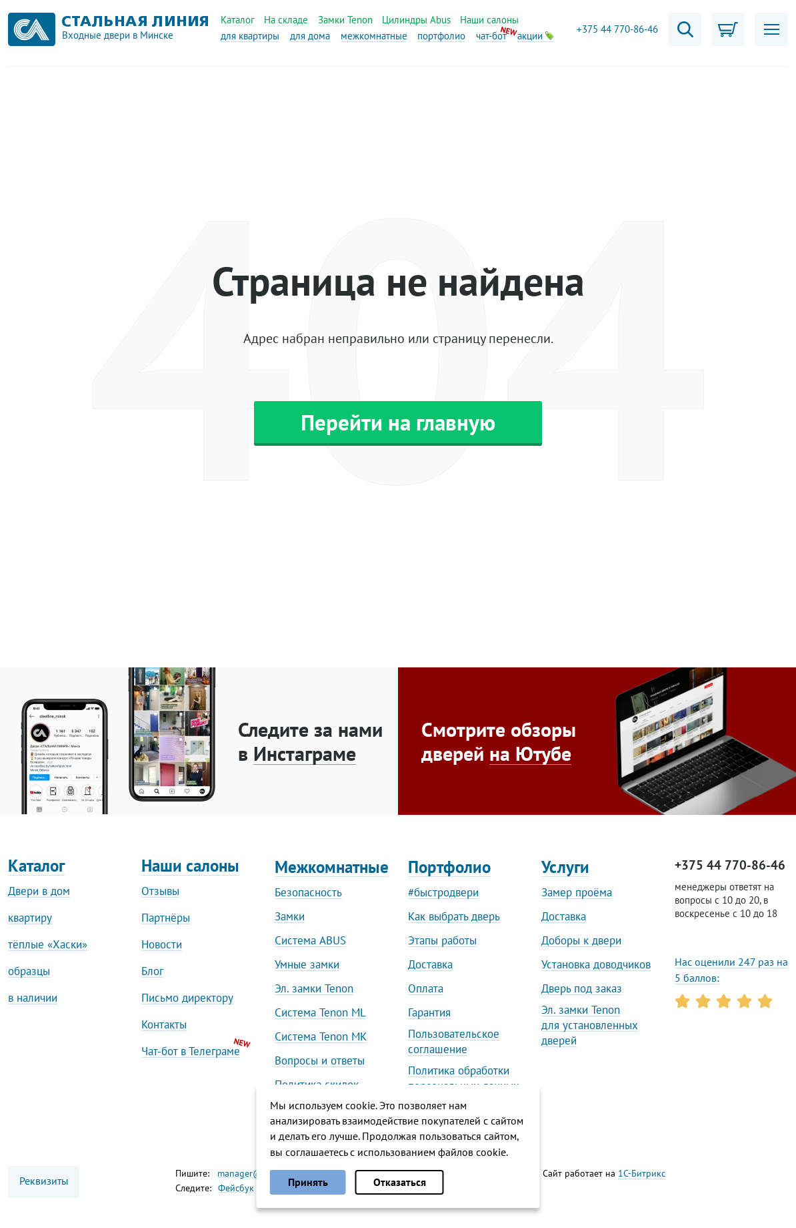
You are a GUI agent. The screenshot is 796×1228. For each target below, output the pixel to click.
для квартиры (250, 35)
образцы (29, 971)
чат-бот (491, 35)
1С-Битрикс (641, 1173)
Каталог (238, 19)
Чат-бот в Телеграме (190, 1051)
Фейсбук (236, 1188)
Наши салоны (489, 19)
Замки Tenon (345, 19)
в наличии (32, 997)
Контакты (164, 1024)
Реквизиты (44, 1180)
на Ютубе (530, 753)
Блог (152, 971)
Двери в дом (39, 891)
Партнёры (165, 917)
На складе (286, 19)
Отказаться (399, 1182)
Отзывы (160, 891)
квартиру (30, 917)
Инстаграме (304, 753)
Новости (161, 944)
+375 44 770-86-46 (617, 29)
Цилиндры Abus (416, 19)
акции (535, 35)
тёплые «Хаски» (47, 944)
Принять (308, 1182)
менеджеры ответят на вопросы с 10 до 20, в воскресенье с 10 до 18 (726, 900)
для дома (310, 35)
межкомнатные (374, 35)
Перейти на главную (398, 422)
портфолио (441, 35)
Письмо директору (187, 997)
